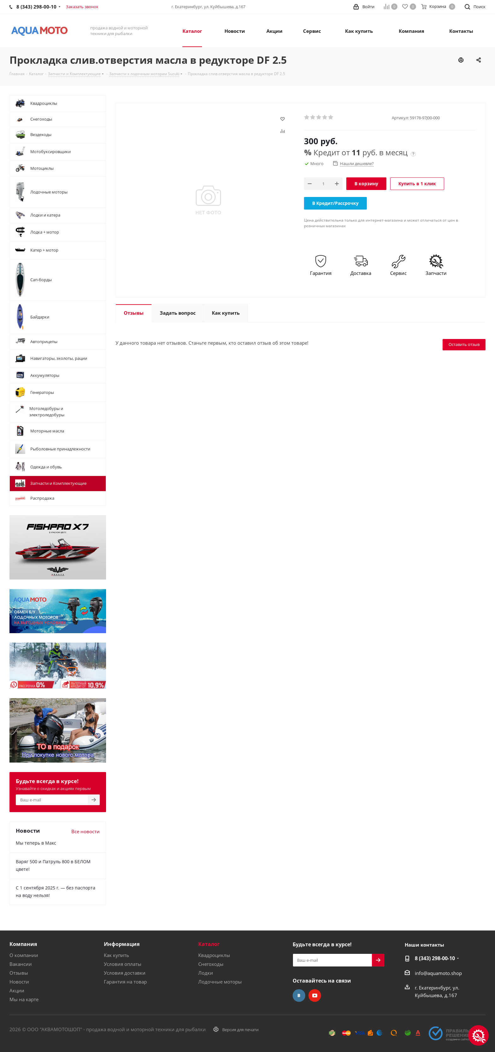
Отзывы (18, 973)
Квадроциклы (214, 955)
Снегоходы (211, 964)
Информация (122, 944)
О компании (23, 955)
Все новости (85, 831)
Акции (16, 990)
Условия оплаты (122, 964)
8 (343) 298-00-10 (435, 958)
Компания (23, 944)
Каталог (209, 944)
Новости (19, 981)
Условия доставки (125, 973)
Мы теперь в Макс (36, 843)
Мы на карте (24, 999)
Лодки (205, 973)
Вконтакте (299, 995)
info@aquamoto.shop (438, 973)
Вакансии (20, 964)
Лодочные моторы (220, 981)
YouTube (314, 995)
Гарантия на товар (125, 981)
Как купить (116, 955)
